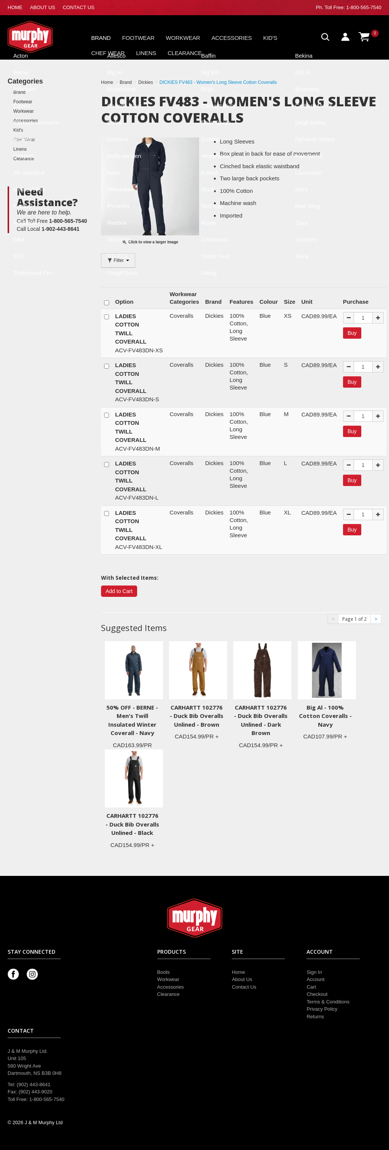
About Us (242, 979)
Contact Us (244, 987)
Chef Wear (108, 53)
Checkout (317, 994)
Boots (163, 972)
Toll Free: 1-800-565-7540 (352, 7)
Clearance (185, 53)
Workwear (183, 38)
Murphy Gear (40, 37)
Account (315, 979)
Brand (101, 38)
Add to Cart (119, 591)
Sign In (314, 972)
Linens (146, 53)
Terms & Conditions (328, 1002)
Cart (311, 987)
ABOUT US (42, 7)
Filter (118, 260)
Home (238, 972)
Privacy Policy (322, 1009)
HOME (15, 7)
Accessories (232, 38)
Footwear (138, 38)
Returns (315, 1016)
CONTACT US (78, 7)
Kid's (270, 38)
